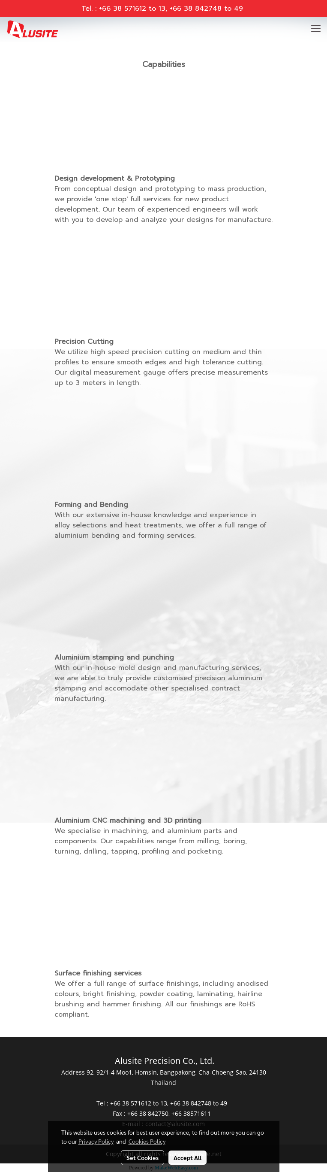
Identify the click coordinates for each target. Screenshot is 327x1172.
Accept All (187, 1157)
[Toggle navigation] (315, 29)
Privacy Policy (96, 1141)
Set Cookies (142, 1157)
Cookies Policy (147, 1141)
